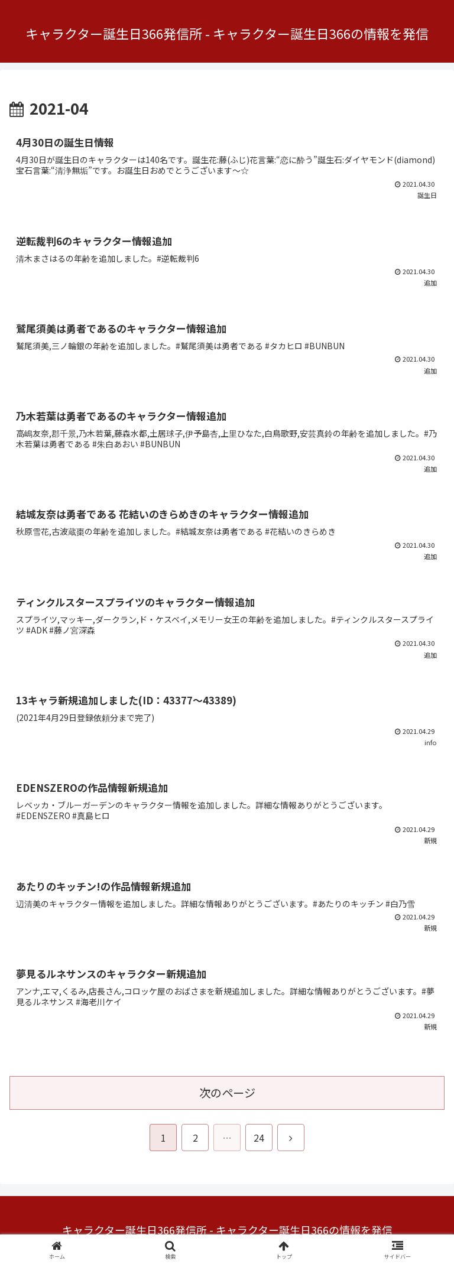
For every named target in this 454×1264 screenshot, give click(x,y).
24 (259, 1137)
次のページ (227, 1092)
